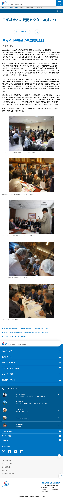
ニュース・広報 (8, 374)
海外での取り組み (8, 362)
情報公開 (4, 470)
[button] (22, 32)
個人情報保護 (6, 467)
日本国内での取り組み (10, 368)
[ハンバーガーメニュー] (59, 2)
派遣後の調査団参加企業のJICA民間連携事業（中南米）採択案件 (26, 332)
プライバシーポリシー (8, 464)
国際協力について (8, 379)
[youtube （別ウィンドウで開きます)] (15, 451)
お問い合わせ (6, 440)
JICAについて (7, 351)
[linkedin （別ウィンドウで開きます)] (21, 451)
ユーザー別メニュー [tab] (10, 388)
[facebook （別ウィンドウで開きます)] (9, 451)
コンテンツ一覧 (7, 431)
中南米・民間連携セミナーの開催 (15, 336)
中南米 (57, 11)
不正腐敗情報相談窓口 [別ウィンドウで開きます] (8, 473)
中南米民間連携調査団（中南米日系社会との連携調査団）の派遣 (26, 328)
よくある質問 (6, 436)
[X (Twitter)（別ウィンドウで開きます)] (3, 451)
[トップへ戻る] (59, 456)
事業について (7, 356)
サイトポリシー (6, 460)
